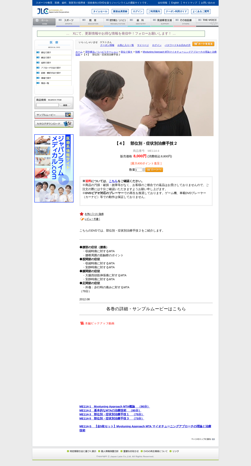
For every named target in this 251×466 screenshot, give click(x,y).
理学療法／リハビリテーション (115, 22)
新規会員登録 (120, 11)
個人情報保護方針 (107, 451)
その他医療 (185, 22)
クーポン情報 (107, 45)
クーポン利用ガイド (176, 11)
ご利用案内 (154, 11)
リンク (174, 451)
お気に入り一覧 (125, 45)
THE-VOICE (207, 22)
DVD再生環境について (154, 451)
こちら (113, 181)
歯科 (139, 22)
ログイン (137, 11)
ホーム (44, 22)
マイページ (143, 45)
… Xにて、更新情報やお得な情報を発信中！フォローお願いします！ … (121, 33)
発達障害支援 (162, 22)
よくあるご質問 (201, 11)
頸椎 (137, 51)
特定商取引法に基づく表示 (81, 451)
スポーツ (68, 22)
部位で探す (127, 51)
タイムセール (100, 11)
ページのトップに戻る (125, 439)
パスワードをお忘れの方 (178, 45)
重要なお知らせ (129, 451)
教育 (92, 22)
